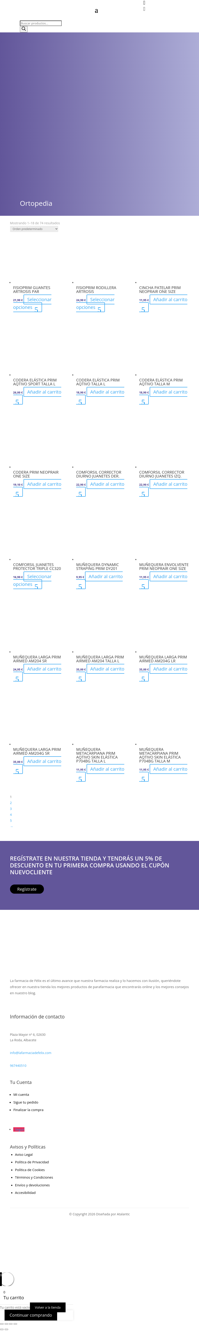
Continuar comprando (31, 1315)
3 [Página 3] (11, 808)
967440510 (18, 1065)
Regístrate (27, 889)
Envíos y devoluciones (32, 1185)
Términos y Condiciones (34, 1177)
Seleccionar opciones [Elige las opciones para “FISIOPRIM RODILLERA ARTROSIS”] (95, 303)
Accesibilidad (25, 1192)
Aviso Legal (24, 1154)
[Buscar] (24, 29)
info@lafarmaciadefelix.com (30, 1053)
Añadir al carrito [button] (170, 299)
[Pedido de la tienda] (34, 229)
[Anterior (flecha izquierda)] (2, 1329)
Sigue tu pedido (25, 1102)
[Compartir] (11, 1324)
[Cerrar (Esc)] (15, 1324)
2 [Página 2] (11, 803)
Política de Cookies (30, 1169)
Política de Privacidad (32, 1162)
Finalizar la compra (28, 1109)
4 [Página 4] (11, 814)
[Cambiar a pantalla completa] (6, 1324)
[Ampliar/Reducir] (2, 1324)
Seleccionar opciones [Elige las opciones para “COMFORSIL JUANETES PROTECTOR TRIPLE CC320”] (32, 580)
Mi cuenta (21, 1094)
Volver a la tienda (48, 1307)
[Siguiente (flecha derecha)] (6, 1329)
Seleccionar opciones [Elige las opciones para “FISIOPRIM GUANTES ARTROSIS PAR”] (32, 303)
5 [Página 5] (11, 820)
